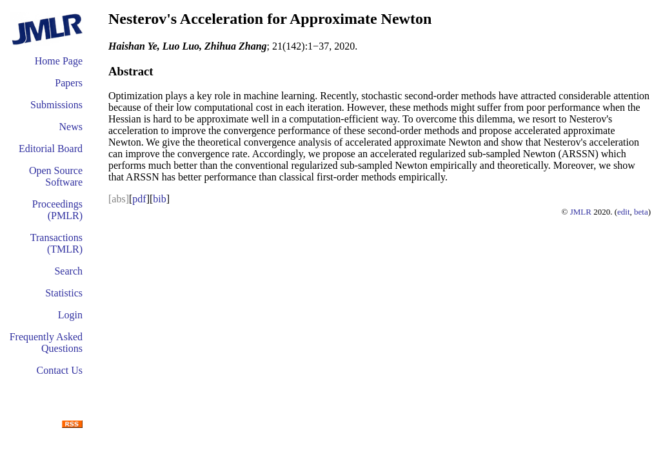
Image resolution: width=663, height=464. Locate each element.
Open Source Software (56, 176)
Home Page (59, 60)
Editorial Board (51, 148)
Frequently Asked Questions (46, 342)
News (71, 126)
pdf (139, 198)
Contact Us (59, 370)
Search (68, 271)
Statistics (64, 292)
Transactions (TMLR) (56, 243)
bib (159, 198)
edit (623, 212)
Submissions (56, 104)
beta (641, 212)
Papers (69, 82)
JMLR (580, 212)
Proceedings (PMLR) (57, 209)
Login (70, 314)
